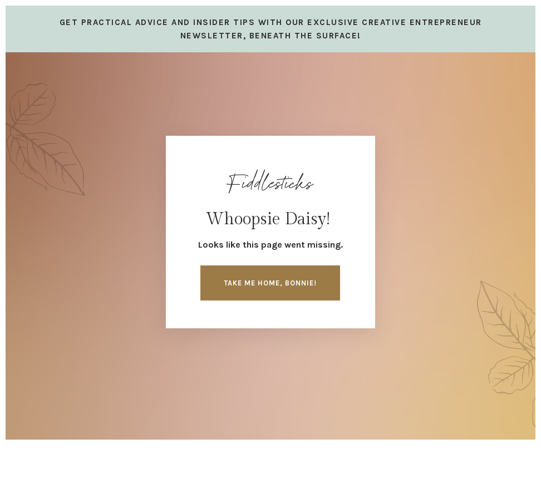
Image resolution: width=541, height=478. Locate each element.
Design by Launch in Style (81, 456)
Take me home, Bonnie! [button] (270, 283)
